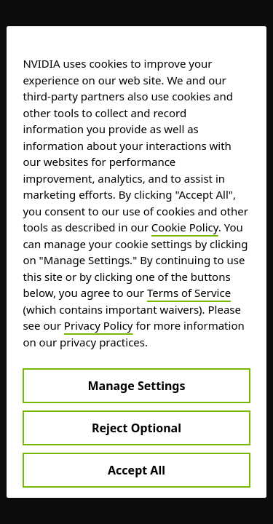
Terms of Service (189, 292)
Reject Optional (136, 428)
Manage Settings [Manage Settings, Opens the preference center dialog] (136, 386)
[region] (136, 262)
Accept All (136, 470)
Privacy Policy (98, 325)
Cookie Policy (184, 227)
